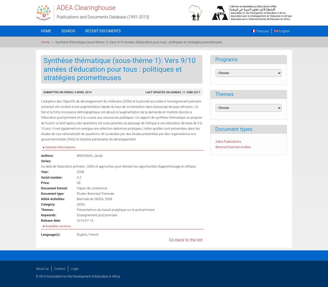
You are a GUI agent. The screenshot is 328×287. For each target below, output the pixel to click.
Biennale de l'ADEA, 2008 (94, 199)
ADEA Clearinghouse (86, 8)
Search (68, 31)
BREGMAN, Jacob (90, 156)
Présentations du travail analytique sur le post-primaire (116, 210)
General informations (60, 147)
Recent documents (103, 31)
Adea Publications (228, 142)
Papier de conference (92, 188)
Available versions (58, 226)
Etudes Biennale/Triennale (95, 194)
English (282, 31)
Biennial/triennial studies (233, 147)
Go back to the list (185, 240)
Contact (59, 269)
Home (46, 31)
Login (75, 269)
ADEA (81, 204)
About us (42, 269)
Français (260, 31)
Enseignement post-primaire (97, 215)
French (94, 235)
